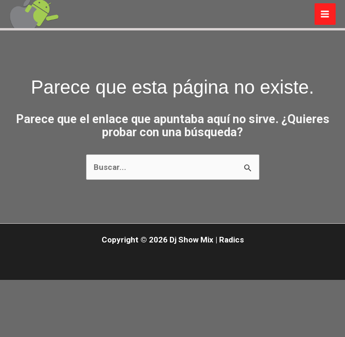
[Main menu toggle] (325, 14)
